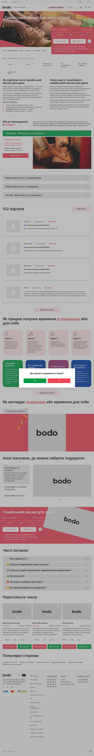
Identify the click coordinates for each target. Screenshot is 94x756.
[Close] (72, 370)
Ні (59, 380)
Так (35, 380)
